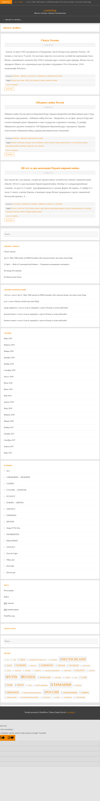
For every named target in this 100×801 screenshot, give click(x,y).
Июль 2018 (8, 383)
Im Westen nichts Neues (12, 277)
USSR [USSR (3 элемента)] (84, 677)
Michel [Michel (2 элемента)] (28, 670)
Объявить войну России (50, 102)
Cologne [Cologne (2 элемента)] (53, 660)
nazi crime (20, 80)
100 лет (13, 208)
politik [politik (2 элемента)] (91, 670)
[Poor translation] (10, 738)
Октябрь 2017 (9, 434)
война (43, 80)
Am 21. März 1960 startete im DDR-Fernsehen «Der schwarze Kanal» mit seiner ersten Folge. (38, 258)
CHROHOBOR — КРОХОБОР (18, 477)
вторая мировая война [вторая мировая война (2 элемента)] (30, 697)
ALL (8, 471)
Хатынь (54, 80)
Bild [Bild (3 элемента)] (22, 660)
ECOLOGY (11, 496)
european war (29, 143)
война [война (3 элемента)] (85, 692)
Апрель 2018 (9, 402)
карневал (62, 208)
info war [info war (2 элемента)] (86, 665)
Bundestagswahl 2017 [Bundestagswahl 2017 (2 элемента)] (38, 660)
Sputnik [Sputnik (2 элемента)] (58, 677)
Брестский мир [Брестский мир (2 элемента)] (41, 685)
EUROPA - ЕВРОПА (19, 76)
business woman (10, 320)
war (31, 80)
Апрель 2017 (9, 446)
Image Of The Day (13, 528)
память (22, 212)
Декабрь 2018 (9, 358)
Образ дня (10, 560)
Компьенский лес (77, 208)
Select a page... (12, 20)
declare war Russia (17, 143)
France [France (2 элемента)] (33, 665)
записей (9, 603)
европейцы (54, 208)
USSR (27, 80)
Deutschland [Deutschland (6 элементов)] (73, 659)
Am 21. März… (19, 2)
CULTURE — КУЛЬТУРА (16, 490)
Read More (9, 89)
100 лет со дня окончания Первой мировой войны (50, 168)
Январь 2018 (9, 421)
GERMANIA (41, 76)
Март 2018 (8, 408)
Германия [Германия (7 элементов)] (61, 685)
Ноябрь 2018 (9, 364)
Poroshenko (39, 143)
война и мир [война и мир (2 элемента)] (12, 697)
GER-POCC (32, 76)
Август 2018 (8, 377)
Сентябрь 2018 (9, 370)
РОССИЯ (58, 76)
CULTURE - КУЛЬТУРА (21, 204)
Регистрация (9, 591)
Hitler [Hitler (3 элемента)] (61, 665)
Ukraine (51, 143)
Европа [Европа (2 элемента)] (78, 685)
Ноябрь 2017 (9, 427)
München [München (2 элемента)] (67, 670)
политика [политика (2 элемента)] (68, 697)
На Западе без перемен (12, 271)
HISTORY (50, 76)
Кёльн (68, 208)
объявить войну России (28, 146)
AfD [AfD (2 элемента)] (14, 660)
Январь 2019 (9, 351)
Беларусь (36, 80)
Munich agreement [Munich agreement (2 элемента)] (52, 670)
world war (20, 208)
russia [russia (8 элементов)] (28, 677)
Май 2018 (7, 396)
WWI (27, 208)
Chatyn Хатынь (50, 40)
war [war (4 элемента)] (9, 685)
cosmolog (50, 10)
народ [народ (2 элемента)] (57, 697)
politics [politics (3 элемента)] (80, 670)
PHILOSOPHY (12, 541)
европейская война (12, 146)
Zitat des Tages (12, 553)
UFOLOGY (11, 547)
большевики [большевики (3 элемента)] (70, 692)
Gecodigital (70, 712)
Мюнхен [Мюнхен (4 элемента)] (13, 692)
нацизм (48, 80)
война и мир (39, 208)
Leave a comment (12, 85)
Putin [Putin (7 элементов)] (12, 677)
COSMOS (10, 484)
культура (88, 208)
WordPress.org (9, 616)
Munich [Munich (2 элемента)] (38, 670)
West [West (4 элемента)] (20, 685)
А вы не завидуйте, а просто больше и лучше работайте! (46, 308)
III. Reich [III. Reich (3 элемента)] (74, 665)
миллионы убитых (12, 212)
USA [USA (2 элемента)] (75, 677)
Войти (6, 597)
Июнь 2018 (8, 389)
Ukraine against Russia (62, 143)
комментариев (11, 610)
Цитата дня (11, 572)
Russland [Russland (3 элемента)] (45, 677)
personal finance (10, 314)
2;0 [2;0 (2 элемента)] (8, 660)
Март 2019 (8, 339)
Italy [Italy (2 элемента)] (9, 670)
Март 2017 (8, 453)
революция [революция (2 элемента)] (80, 697)
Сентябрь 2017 (9, 440)
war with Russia (76, 143)
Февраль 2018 (9, 415)
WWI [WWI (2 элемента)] (30, 685)
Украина (41, 146)
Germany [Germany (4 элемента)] (47, 665)
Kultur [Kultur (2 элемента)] (18, 670)
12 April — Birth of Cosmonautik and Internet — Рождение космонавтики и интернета (36, 264)
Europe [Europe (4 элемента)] (21, 665)
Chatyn (13, 80)
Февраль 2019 (9, 345)
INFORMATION (13, 534)
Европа (46, 208)
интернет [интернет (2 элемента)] (46, 697)
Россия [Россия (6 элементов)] (52, 692)
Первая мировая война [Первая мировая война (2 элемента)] (32, 693)
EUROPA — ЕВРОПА (15, 503)
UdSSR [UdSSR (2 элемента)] (67, 677)
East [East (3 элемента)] (9, 665)
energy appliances (10, 308)
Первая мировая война (34, 212)
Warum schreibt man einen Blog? (27, 301)
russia (46, 143)
